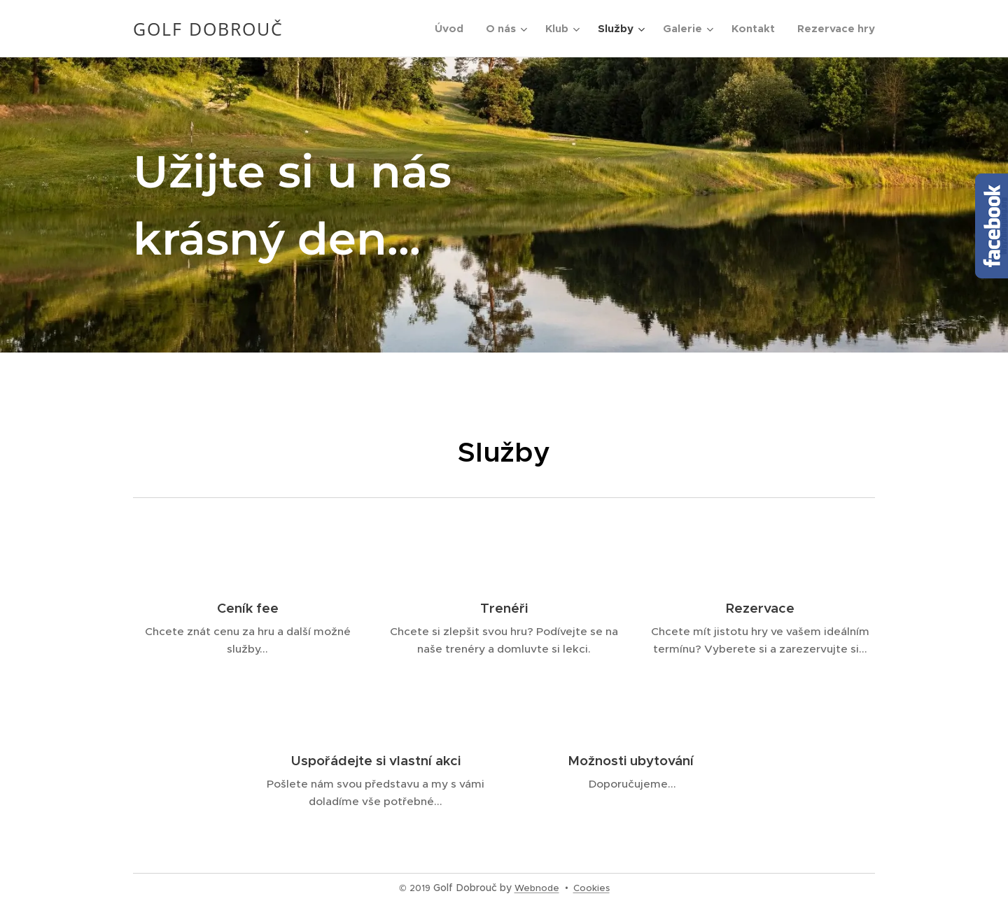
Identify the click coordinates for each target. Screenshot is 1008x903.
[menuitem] (453, 28)
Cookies (591, 888)
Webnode (536, 888)
